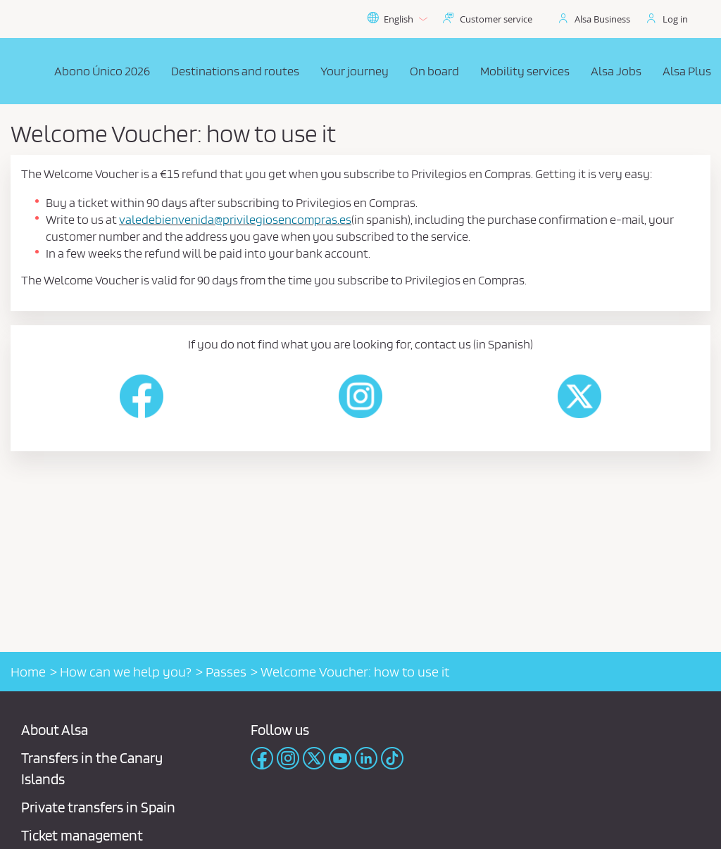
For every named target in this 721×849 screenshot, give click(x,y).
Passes (226, 671)
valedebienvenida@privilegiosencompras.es (235, 219)
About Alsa (54, 729)
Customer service (496, 19)
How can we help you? (126, 671)
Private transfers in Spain (98, 807)
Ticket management (82, 835)
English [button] (397, 19)
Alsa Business (602, 19)
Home (28, 671)
